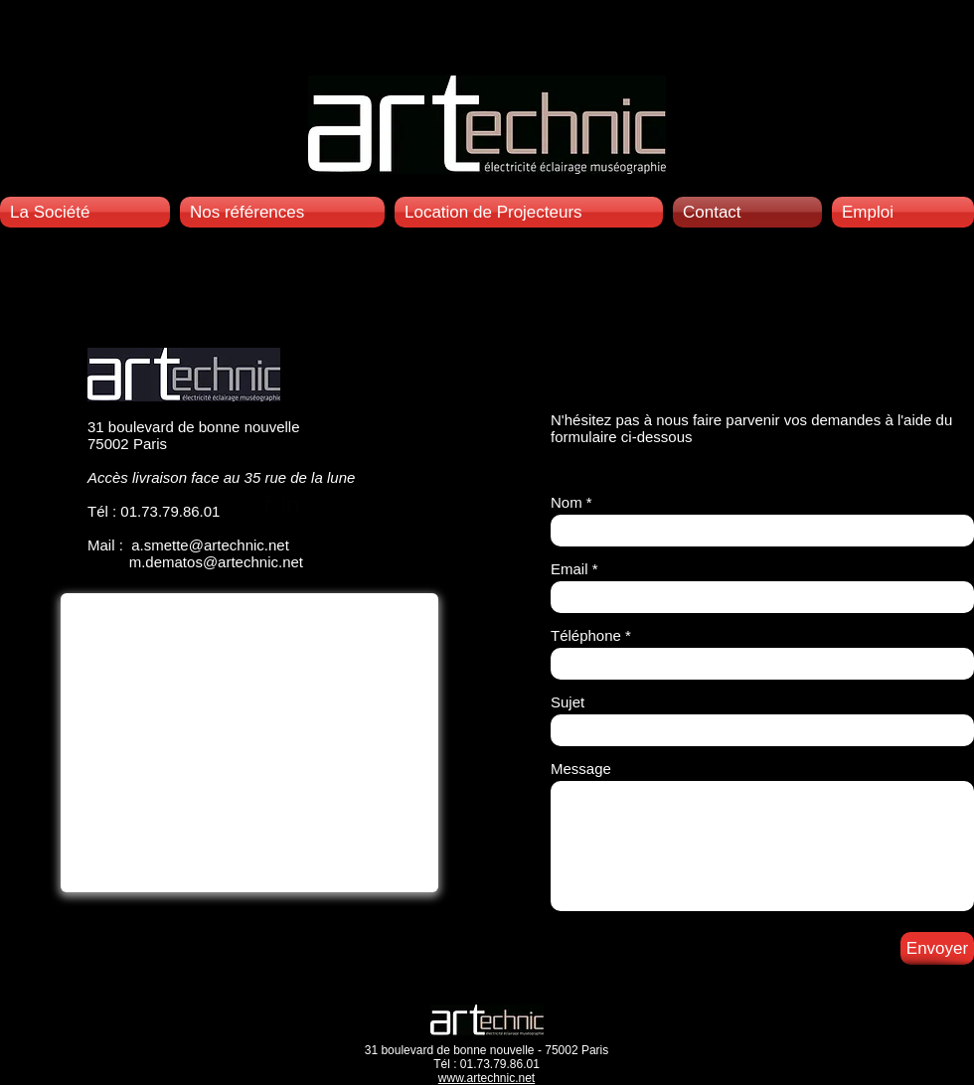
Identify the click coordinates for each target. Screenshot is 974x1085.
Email (569, 568)
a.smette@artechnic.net (210, 545)
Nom (566, 502)
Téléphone (586, 635)
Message (581, 768)
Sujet (567, 702)
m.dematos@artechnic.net (216, 561)
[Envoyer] (937, 948)
